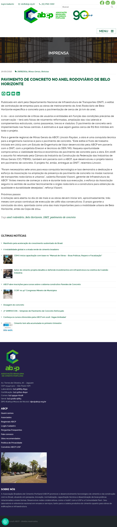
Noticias (45, 71)
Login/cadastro (7, 4)
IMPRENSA (22, 71)
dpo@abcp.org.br (38, 401)
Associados (6, 417)
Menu (103, 31)
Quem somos (7, 413)
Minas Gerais (34, 71)
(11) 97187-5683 (14, 398)
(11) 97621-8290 (20, 392)
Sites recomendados (10, 438)
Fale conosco (7, 434)
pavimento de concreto (63, 217)
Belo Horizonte (33, 217)
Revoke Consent (5, 521)
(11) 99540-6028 (15, 395)
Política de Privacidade (11, 443)
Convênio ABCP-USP (11, 447)
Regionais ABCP (8, 422)
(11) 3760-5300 (48, 4)
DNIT (46, 217)
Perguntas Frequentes (11, 430)
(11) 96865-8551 (20, 389)
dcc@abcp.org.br (28, 4)
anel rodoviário (15, 217)
